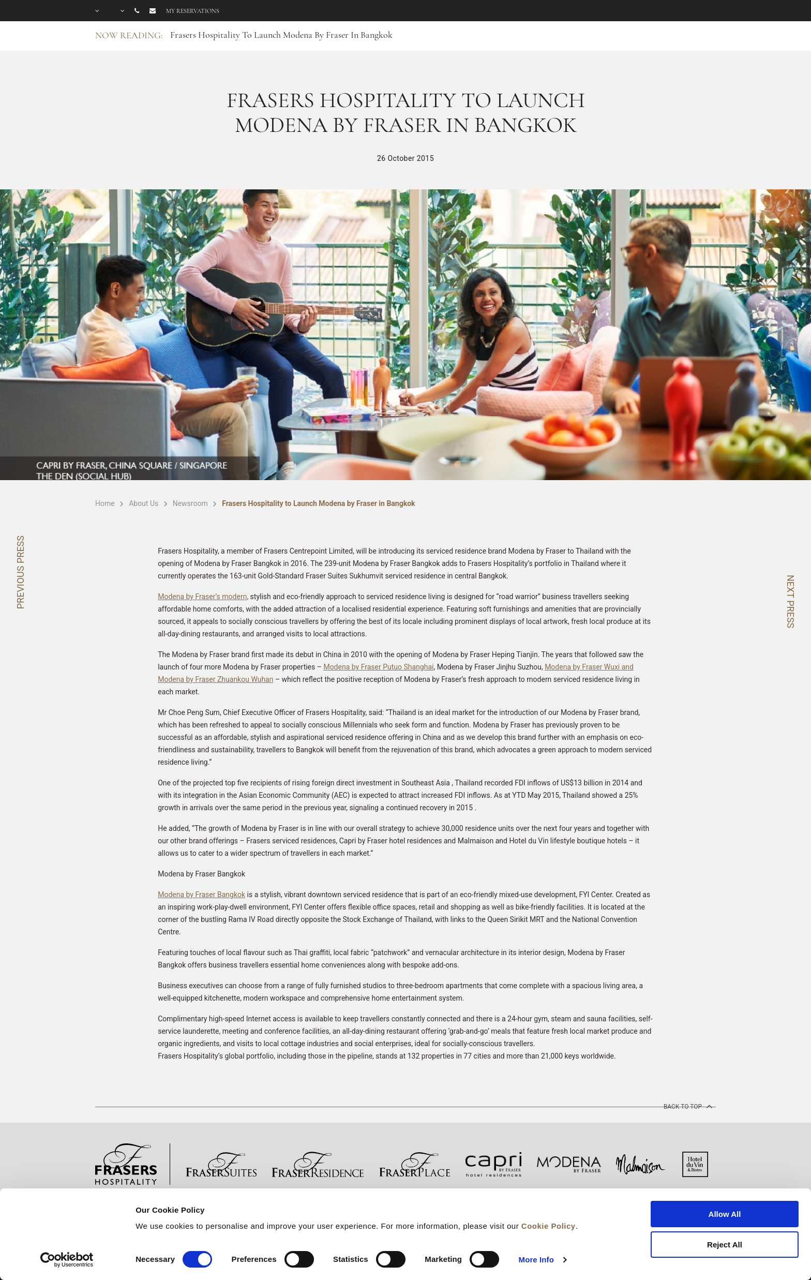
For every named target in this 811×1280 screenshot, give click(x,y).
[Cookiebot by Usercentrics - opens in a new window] (67, 1260)
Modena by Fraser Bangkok (201, 894)
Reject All (724, 1244)
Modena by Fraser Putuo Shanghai (378, 667)
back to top (687, 1106)
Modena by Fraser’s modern (202, 596)
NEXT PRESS (790, 601)
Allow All (725, 1214)
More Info (536, 1259)
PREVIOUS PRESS (20, 572)
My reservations (192, 10)
